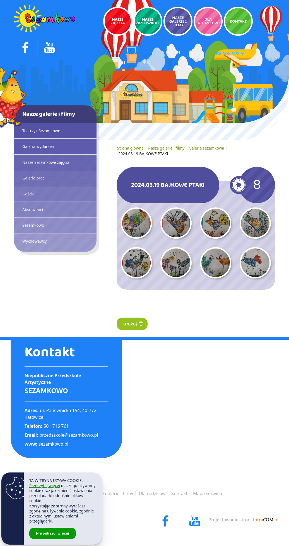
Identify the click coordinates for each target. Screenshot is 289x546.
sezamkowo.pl (53, 444)
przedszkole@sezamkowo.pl (68, 435)
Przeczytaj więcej (44, 485)
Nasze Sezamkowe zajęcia (45, 162)
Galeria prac (33, 178)
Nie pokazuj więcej (52, 533)
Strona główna (130, 148)
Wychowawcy (34, 241)
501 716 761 (56, 426)
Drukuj (133, 324)
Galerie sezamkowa (206, 148)
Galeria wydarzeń (38, 146)
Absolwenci (32, 209)
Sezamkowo (33, 225)
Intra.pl (265, 520)
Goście (28, 194)
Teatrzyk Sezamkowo (41, 130)
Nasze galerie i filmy (166, 148)
